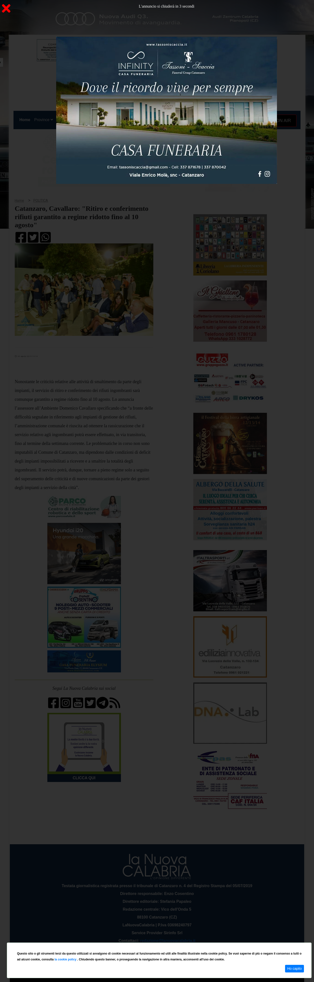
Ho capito (294, 968)
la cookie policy (65, 959)
